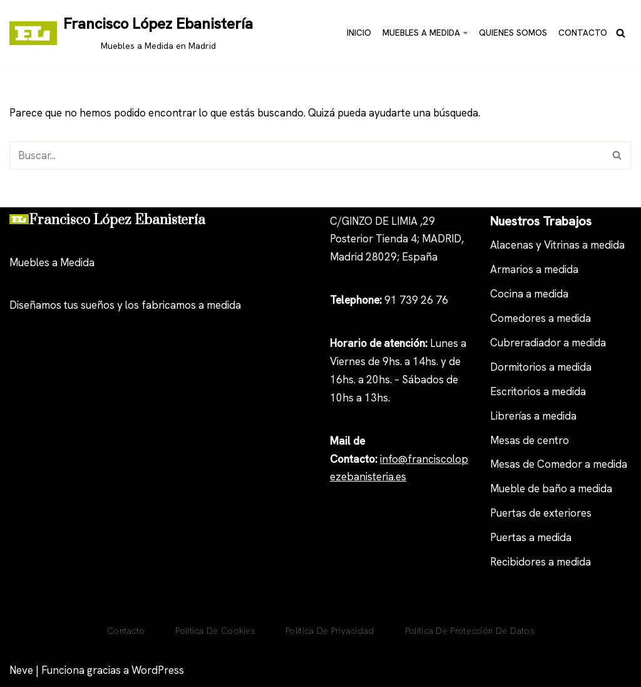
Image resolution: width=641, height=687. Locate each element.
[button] (465, 33)
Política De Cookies (215, 630)
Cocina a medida (529, 294)
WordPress (157, 670)
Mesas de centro (529, 440)
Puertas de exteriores (541, 513)
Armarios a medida (534, 270)
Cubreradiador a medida (548, 342)
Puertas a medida (531, 537)
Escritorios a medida (538, 391)
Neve (21, 670)
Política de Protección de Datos (469, 630)
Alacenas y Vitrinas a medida (557, 245)
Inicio (359, 32)
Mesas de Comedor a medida (558, 465)
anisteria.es (380, 477)
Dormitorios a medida (541, 367)
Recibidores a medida (540, 562)
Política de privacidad (329, 630)
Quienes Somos (513, 32)
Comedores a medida (540, 318)
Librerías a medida (533, 416)
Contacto (582, 32)
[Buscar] (620, 33)
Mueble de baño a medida (551, 489)
